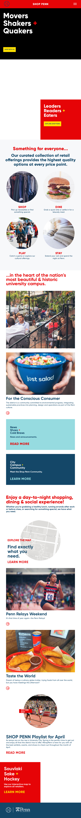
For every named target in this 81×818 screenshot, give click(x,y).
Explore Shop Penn (52, 123)
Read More (19, 444)
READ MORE (15, 753)
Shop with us (9, 49)
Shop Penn (40, 4)
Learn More (20, 479)
